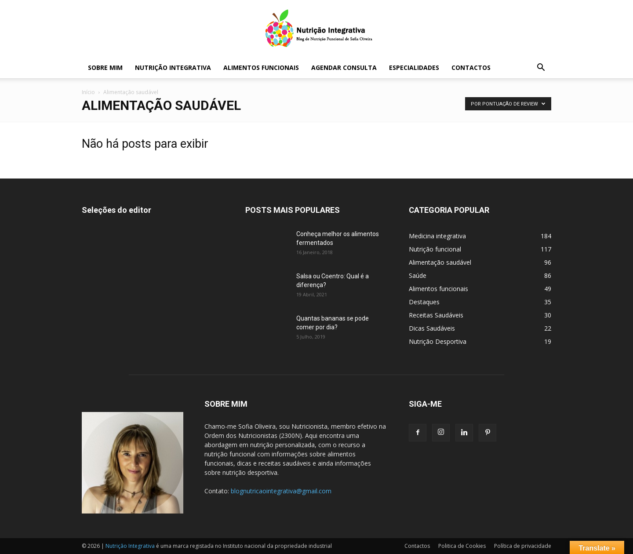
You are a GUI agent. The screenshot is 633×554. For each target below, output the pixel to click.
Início (88, 92)
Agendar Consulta (344, 67)
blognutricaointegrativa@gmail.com (281, 491)
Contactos (471, 67)
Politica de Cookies (462, 546)
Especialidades (414, 67)
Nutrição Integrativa (173, 67)
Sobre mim (105, 67)
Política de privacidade (522, 546)
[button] (540, 68)
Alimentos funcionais (261, 67)
